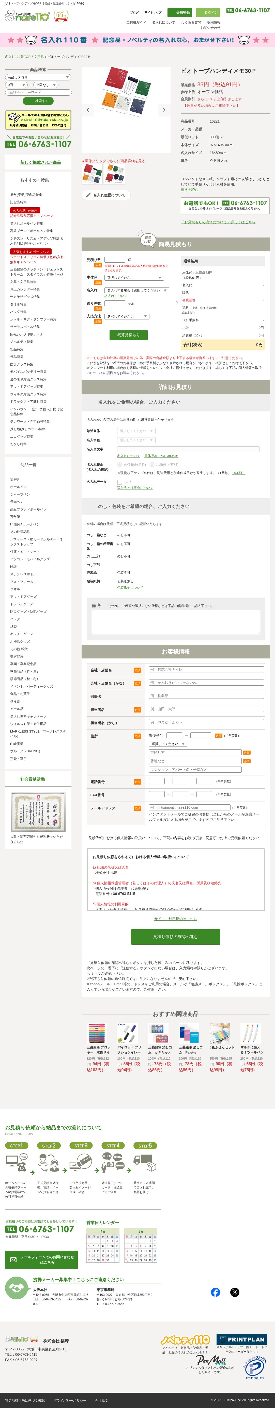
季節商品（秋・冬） (25, 679)
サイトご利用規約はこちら (175, 919)
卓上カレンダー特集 (25, 289)
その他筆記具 (20, 532)
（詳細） (238, 473)
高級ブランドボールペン (28, 509)
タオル (15, 589)
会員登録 (183, 12)
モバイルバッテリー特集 (28, 372)
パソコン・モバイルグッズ (30, 559)
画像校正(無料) (131, 464)
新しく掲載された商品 (40, 162)
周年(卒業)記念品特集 (26, 195)
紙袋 (13, 627)
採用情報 (213, 22)
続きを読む (189, 190)
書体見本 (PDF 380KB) (161, 456)
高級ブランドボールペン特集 (31, 231)
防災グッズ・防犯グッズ (28, 612)
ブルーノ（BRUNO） (26, 751)
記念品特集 (18, 202)
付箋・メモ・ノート (25, 552)
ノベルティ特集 (21, 342)
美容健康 (16, 656)
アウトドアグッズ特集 (26, 386)
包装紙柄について (130, 587)
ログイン (211, 12)
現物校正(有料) (163, 464)
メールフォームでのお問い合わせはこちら (47, 1259)
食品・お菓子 (20, 694)
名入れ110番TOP (17, 57)
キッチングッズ (21, 634)
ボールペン (18, 487)
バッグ (15, 619)
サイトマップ (153, 12)
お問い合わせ (210, 28)
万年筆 (15, 517)
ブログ (134, 12)
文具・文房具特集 (23, 282)
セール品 (16, 709)
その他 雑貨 (19, 649)
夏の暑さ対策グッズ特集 (28, 379)
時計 (13, 567)
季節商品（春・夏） (25, 671)
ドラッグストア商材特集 (28, 401)
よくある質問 (191, 22)
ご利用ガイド (136, 22)
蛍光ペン (16, 502)
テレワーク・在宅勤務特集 (30, 421)
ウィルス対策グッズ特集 (28, 394)
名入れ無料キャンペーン (28, 716)
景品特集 (16, 357)
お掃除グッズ (20, 641)
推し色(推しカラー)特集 (27, 429)
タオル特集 (18, 304)
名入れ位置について (109, 195)
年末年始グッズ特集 (25, 297)
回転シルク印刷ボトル (26, 334)
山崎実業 (16, 744)
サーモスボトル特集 (25, 327)
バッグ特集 (18, 312)
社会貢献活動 (32, 779)
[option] (126, 92)
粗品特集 (16, 349)
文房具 (39, 57)
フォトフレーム (21, 582)
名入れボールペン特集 (26, 223)
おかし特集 (18, 444)
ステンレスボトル (23, 574)
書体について (136, 431)
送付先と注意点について (135, 488)
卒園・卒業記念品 (23, 664)
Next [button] (164, 110)
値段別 (15, 701)
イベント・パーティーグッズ (31, 686)
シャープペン (20, 494)
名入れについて (163, 22)
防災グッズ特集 (21, 364)
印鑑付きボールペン (25, 524)
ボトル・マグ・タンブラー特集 (33, 319)
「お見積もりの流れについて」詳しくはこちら (218, 222)
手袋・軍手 (18, 759)
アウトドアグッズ (23, 597)
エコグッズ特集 (21, 436)
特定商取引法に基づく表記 (25, 1400)
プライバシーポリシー (69, 1400)
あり (128, 482)
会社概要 (101, 1400)
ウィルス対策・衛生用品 (28, 724)
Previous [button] (88, 110)
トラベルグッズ (21, 604)
